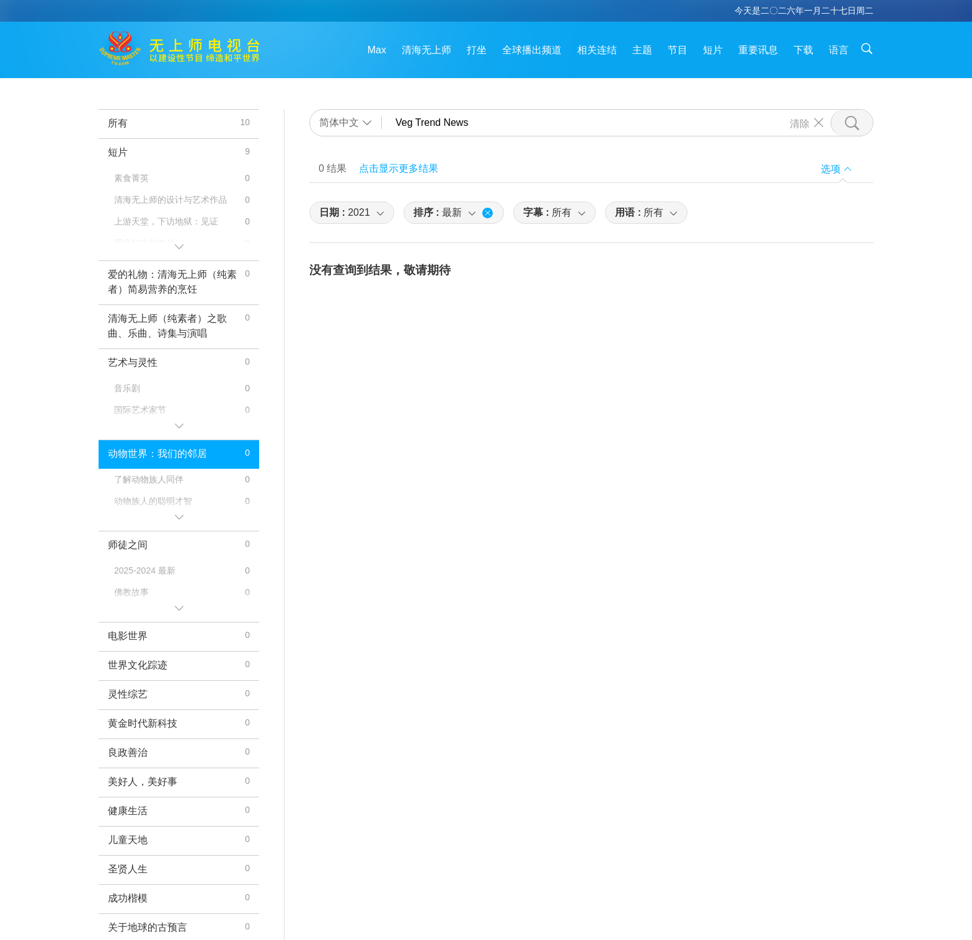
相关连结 (597, 50)
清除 (800, 123)
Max (377, 50)
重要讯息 (758, 50)
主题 (642, 50)
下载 (803, 50)
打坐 (477, 50)
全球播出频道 (532, 50)
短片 (713, 50)
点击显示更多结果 (398, 168)
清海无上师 (426, 50)
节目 (677, 50)
